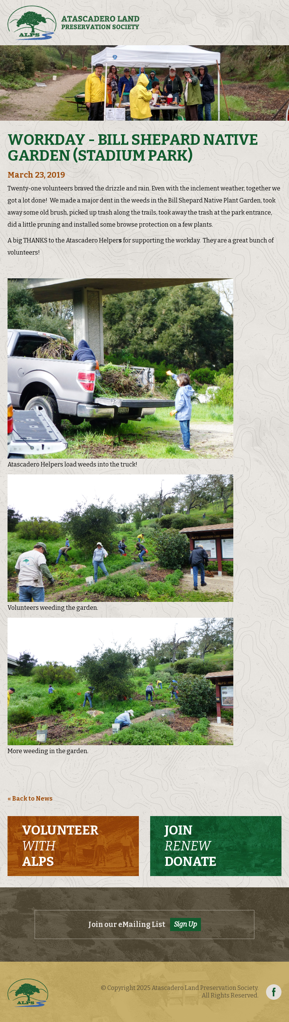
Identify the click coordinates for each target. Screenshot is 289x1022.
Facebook (273, 992)
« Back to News (30, 798)
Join (190, 846)
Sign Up (185, 924)
